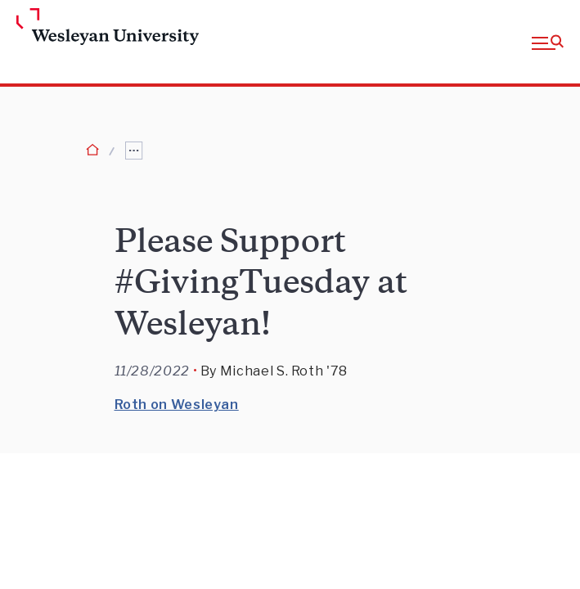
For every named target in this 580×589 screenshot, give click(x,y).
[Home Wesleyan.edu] (76, 27)
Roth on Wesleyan (177, 404)
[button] (548, 41)
